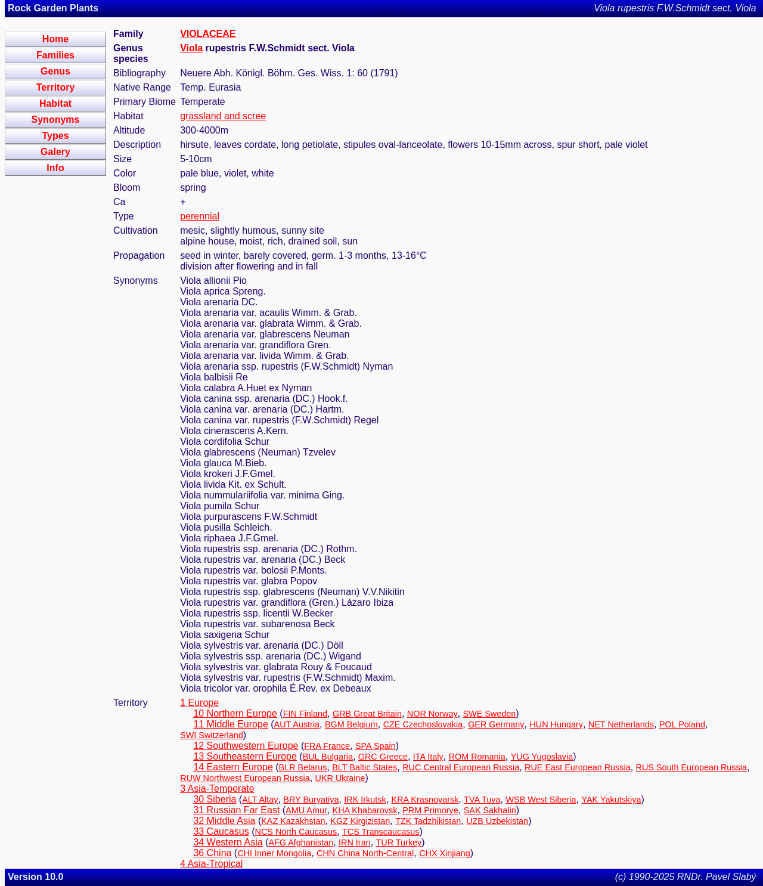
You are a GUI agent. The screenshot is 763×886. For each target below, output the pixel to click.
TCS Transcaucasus (381, 832)
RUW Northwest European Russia (245, 778)
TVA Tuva (482, 799)
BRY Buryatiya (311, 799)
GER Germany (496, 724)
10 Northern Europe (235, 713)
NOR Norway (432, 713)
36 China (212, 853)
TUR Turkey (399, 842)
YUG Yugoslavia (542, 756)
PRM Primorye (430, 810)
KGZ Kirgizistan (360, 821)
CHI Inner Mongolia (274, 853)
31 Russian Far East (236, 810)
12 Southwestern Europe (245, 746)
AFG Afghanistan (300, 842)
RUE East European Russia (578, 767)
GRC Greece (383, 756)
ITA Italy (428, 756)
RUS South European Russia (691, 767)
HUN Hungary (556, 724)
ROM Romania (477, 756)
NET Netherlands (621, 724)
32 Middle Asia (224, 821)
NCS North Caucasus (296, 832)
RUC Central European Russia (460, 767)
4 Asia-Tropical (211, 864)
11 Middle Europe (230, 724)
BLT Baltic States (364, 767)
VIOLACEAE (207, 34)
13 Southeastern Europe (244, 756)
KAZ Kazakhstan (293, 821)
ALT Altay (260, 799)
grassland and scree (223, 116)
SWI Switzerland (211, 735)
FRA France (327, 746)
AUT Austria (297, 724)
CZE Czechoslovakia (423, 724)
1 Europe (199, 703)
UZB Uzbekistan (497, 821)
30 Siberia (214, 799)
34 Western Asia (227, 842)
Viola (191, 48)
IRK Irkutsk (365, 799)
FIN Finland (305, 713)
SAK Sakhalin (490, 810)
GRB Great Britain (367, 713)
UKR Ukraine (340, 778)
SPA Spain (375, 746)
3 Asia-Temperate (217, 788)
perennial (199, 216)
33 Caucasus (221, 831)
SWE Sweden (489, 713)
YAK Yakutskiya (611, 799)
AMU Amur (306, 810)
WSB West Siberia (540, 799)
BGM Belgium (351, 724)
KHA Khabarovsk (365, 810)
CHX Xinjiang (444, 853)
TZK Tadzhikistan (428, 821)
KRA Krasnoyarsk (425, 799)
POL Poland (682, 724)
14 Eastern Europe (232, 767)
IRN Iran (355, 842)
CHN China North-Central (365, 853)
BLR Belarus (303, 767)
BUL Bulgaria (328, 756)
